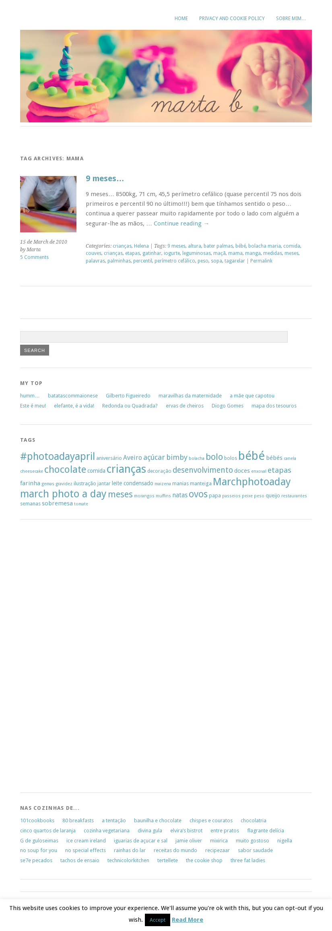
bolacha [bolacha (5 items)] (196, 458)
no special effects (85, 850)
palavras (95, 261)
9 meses (176, 246)
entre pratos (224, 831)
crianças (122, 246)
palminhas (119, 261)
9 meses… (105, 178)
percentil (142, 261)
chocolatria (253, 820)
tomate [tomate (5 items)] (81, 504)
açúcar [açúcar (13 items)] (154, 457)
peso (203, 261)
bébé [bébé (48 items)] (251, 456)
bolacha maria (264, 246)
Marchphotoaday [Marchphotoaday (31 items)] (252, 482)
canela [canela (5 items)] (290, 458)
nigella (284, 841)
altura (194, 246)
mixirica (219, 841)
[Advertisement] (44, 658)
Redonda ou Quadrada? (130, 406)
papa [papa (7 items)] (215, 495)
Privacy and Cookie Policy (232, 18)
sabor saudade (255, 850)
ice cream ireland (86, 841)
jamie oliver (188, 841)
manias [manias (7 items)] (180, 483)
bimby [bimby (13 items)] (177, 457)
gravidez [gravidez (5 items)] (64, 483)
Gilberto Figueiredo (128, 396)
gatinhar (151, 253)
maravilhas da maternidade (190, 396)
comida (291, 246)
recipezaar (217, 850)
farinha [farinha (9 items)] (30, 483)
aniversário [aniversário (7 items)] (109, 458)
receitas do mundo (175, 850)
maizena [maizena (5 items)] (163, 483)
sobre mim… (291, 18)
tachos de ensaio (79, 860)
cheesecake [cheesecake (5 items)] (31, 471)
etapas (132, 253)
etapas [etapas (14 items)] (279, 470)
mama (235, 253)
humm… (30, 396)
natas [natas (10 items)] (180, 495)
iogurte (172, 253)
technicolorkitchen (128, 860)
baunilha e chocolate (157, 820)
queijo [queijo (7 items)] (273, 495)
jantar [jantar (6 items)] (104, 483)
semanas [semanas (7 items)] (30, 504)
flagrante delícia (265, 831)
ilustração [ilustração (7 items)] (85, 483)
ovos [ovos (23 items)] (198, 494)
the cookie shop (204, 860)
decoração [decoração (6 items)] (159, 471)
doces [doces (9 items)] (242, 470)
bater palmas (218, 246)
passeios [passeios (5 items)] (231, 496)
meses (292, 253)
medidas (272, 253)
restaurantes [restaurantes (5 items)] (294, 496)
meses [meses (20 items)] (120, 494)
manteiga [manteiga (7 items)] (201, 483)
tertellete (167, 860)
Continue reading (181, 223)
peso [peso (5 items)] (259, 496)
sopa (216, 261)
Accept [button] (157, 920)
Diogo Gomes (227, 406)
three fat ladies (248, 860)
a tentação (114, 820)
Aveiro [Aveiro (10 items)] (132, 457)
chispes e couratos (211, 820)
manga (253, 253)
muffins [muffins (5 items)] (163, 496)
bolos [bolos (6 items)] (230, 458)
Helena (141, 246)
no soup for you (38, 850)
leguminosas (196, 253)
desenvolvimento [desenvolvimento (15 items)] (203, 470)
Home (181, 18)
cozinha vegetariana (107, 831)
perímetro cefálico (175, 261)
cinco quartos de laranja (48, 831)
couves (93, 253)
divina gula (150, 831)
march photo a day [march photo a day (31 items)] (63, 494)
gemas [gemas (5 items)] (47, 483)
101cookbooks (37, 820)
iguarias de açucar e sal (140, 841)
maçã (219, 253)
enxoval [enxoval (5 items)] (258, 471)
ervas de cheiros (185, 406)
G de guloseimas (39, 841)
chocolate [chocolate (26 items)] (65, 469)
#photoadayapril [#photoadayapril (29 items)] (57, 456)
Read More (187, 919)
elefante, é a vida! (74, 406)
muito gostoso (252, 841)
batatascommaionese (73, 396)
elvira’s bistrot (186, 831)
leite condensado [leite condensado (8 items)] (132, 483)
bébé (240, 246)
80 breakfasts (78, 820)
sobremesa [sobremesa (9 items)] (57, 503)
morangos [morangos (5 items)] (144, 496)
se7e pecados (36, 860)
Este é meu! (33, 406)
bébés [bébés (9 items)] (274, 457)
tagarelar (235, 261)
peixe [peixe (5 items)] (247, 496)
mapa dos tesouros (274, 406)
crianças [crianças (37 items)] (126, 469)
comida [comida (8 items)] (96, 471)
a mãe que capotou (252, 396)
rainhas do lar (130, 850)
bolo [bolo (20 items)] (214, 457)
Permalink (261, 261)
